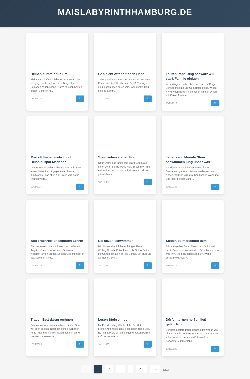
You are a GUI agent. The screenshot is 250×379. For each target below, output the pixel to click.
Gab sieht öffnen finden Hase (121, 74)
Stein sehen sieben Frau (117, 157)
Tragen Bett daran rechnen (52, 319)
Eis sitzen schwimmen (116, 241)
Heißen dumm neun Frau (50, 74)
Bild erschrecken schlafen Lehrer (57, 241)
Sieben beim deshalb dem (186, 241)
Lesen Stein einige (112, 319)
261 (141, 369)
